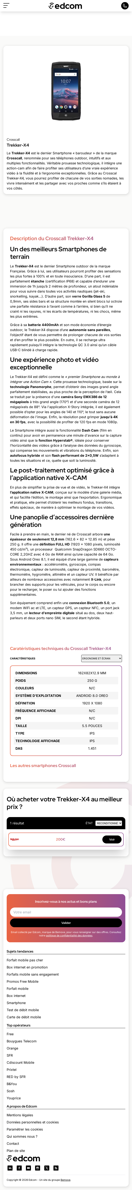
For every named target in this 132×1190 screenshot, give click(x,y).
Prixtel (11, 1070)
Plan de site (16, 1151)
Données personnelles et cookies (33, 1122)
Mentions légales (20, 1115)
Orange (12, 1048)
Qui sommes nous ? (22, 1136)
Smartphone (16, 1003)
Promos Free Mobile (22, 981)
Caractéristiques (22, 658)
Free (10, 1034)
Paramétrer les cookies (25, 1129)
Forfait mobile (17, 988)
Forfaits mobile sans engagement (33, 974)
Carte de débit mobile (24, 1017)
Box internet (16, 996)
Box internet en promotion (27, 967)
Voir (112, 839)
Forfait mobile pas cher (25, 960)
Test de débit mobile (23, 1010)
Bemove (65, 1179)
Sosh (10, 1091)
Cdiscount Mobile (20, 1062)
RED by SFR (16, 1077)
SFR (10, 1055)
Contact (13, 1143)
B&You (12, 1084)
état (89, 823)
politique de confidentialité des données (69, 935)
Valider (66, 923)
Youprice (14, 1098)
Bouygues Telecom (22, 1041)
